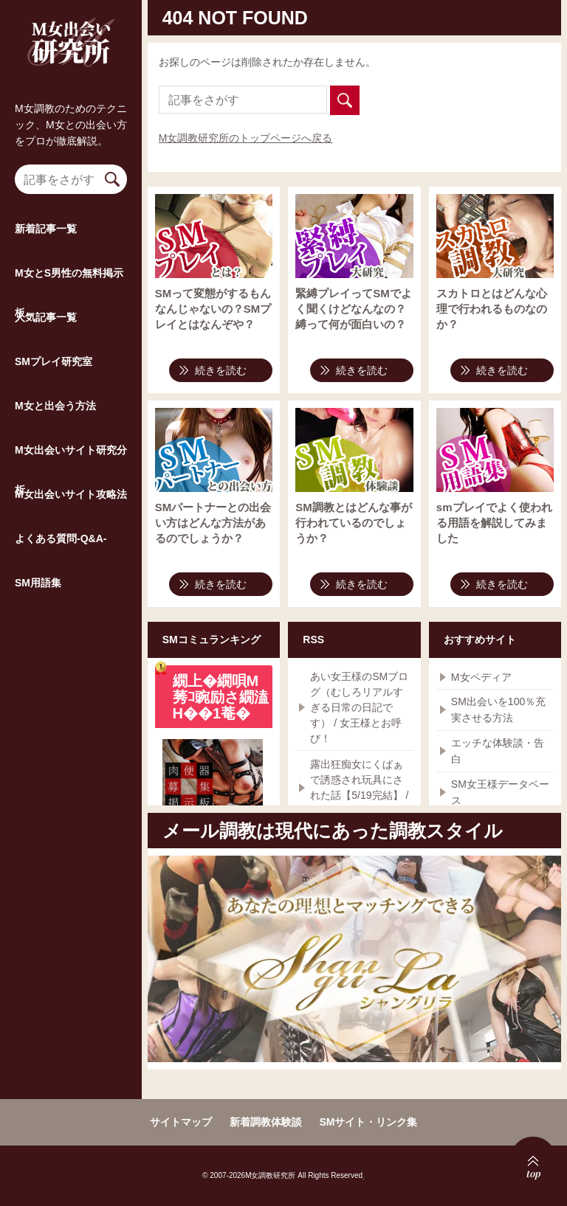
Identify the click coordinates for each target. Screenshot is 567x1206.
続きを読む (221, 370)
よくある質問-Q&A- (60, 567)
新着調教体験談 (266, 1122)
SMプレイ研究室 (53, 390)
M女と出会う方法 (55, 434)
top (524, 1156)
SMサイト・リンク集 (368, 1122)
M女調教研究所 (71, 56)
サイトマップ (181, 1122)
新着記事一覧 (46, 257)
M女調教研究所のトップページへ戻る (246, 138)
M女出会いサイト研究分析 (71, 487)
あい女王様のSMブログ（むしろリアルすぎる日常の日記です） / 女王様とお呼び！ (359, 707)
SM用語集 (38, 611)
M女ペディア (481, 677)
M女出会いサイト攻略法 (71, 523)
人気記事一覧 (46, 346)
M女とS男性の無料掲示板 (69, 310)
